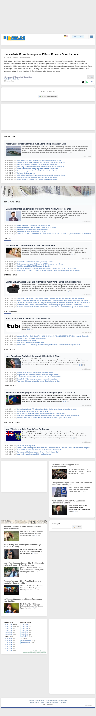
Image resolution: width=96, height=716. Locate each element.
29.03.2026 (8, 639)
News (42, 703)
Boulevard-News (12, 202)
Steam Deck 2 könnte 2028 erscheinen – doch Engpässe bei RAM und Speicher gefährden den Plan (50, 298)
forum (92, 100)
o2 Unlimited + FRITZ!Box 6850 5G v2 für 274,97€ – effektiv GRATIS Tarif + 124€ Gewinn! (47, 268)
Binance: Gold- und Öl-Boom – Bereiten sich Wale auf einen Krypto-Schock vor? (44, 417)
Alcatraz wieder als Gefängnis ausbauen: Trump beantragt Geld (36, 144)
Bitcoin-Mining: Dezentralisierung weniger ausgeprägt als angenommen (41, 413)
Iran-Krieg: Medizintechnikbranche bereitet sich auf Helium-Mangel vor (40, 167)
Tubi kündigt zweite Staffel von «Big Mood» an (28, 318)
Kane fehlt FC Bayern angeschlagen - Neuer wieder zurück (37, 379)
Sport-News (10, 349)
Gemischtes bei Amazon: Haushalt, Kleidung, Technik (35, 262)
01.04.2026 (8, 630)
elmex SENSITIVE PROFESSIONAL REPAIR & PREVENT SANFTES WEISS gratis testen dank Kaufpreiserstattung (56, 234)
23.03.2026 (8, 650)
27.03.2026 (8, 642)
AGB (47, 701)
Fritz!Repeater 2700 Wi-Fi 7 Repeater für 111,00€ (33, 266)
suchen (77, 527)
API (61, 703)
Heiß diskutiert (25, 642)
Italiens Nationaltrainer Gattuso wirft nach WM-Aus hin (35, 373)
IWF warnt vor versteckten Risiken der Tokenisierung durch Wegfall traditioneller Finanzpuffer (48, 415)
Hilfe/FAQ (55, 703)
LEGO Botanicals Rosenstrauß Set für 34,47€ (32, 229)
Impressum (62, 701)
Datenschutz (40, 701)
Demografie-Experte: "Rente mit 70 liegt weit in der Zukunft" (37, 171)
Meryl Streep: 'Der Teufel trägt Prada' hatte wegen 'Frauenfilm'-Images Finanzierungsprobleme (48, 344)
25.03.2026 (8, 646)
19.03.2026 (24, 630)
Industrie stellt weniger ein (26, 173)
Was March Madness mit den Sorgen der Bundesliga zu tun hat (38, 381)
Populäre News (26, 641)
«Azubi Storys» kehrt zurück (26, 340)
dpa (29, 57)
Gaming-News (10, 275)
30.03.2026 (8, 634)
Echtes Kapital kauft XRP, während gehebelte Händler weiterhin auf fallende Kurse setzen (47, 409)
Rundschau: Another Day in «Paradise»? (30, 342)
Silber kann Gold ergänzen (26, 446)
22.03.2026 (24, 624)
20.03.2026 (24, 628)
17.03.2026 (24, 634)
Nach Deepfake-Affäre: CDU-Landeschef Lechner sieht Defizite (68, 502)
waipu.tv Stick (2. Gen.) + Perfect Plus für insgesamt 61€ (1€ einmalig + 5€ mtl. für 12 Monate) (48, 270)
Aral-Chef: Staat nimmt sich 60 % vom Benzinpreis (34, 454)
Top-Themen (10, 137)
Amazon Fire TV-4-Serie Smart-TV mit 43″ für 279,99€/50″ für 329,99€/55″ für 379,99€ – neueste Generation (53, 336)
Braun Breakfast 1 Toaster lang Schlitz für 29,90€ (33, 225)
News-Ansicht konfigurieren (37, 651)
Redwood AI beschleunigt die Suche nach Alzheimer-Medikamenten (39, 450)
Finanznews (10, 386)
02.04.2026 (8, 628)
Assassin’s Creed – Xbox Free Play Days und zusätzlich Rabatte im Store (22, 582)
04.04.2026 (8, 624)
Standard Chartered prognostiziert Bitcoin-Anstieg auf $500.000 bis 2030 (40, 393)
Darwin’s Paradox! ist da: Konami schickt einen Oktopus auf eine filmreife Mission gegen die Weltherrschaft (52, 307)
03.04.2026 (8, 626)
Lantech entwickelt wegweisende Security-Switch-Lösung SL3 (37, 452)
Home (32, 703)
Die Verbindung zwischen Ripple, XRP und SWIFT (34, 411)
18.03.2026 (24, 632)
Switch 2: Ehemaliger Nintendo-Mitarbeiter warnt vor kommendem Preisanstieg (43, 282)
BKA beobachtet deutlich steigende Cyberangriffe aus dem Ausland (39, 160)
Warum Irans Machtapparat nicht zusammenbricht (65, 466)
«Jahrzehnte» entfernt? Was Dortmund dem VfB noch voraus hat (38, 377)
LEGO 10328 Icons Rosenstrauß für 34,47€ (31, 232)
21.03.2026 (24, 626)
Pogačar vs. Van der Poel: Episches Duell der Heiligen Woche (37, 375)
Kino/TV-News (10, 311)
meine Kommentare (29, 652)
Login (74, 36)
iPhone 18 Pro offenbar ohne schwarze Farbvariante (30, 245)
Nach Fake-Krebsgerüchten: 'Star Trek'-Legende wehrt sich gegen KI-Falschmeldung (24, 564)
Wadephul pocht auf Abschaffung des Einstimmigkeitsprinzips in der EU (41, 162)
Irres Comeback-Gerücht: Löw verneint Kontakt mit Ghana (33, 356)
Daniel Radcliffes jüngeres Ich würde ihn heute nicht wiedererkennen (38, 209)
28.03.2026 (8, 641)
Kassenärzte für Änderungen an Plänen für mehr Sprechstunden (42, 54)
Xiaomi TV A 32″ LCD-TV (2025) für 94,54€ (31, 338)
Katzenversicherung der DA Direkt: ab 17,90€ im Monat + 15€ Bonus (40, 264)
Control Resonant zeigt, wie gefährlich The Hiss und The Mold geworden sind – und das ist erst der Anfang (52, 300)
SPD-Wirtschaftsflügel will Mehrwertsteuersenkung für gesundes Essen (41, 175)
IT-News (8, 238)
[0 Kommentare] (9, 81)
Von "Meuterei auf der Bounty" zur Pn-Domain (28, 429)
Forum (37, 703)
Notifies (43, 652)
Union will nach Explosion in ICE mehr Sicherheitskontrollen (37, 179)
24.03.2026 (8, 648)
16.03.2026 (24, 636)
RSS (64, 703)
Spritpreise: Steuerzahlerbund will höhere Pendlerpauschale (37, 177)
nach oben (88, 705)
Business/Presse (12, 422)
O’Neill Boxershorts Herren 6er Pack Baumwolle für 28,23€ (36, 227)
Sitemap (32, 701)
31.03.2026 (8, 632)
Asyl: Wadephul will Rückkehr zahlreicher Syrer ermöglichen (37, 164)
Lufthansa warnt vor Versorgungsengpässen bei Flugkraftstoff (37, 169)
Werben (48, 703)
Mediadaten (54, 701)
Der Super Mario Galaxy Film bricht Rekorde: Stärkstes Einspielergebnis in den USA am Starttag (49, 305)
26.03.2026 (8, 644)
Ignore (38, 652)
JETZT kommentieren (48, 96)
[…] (69, 152)
